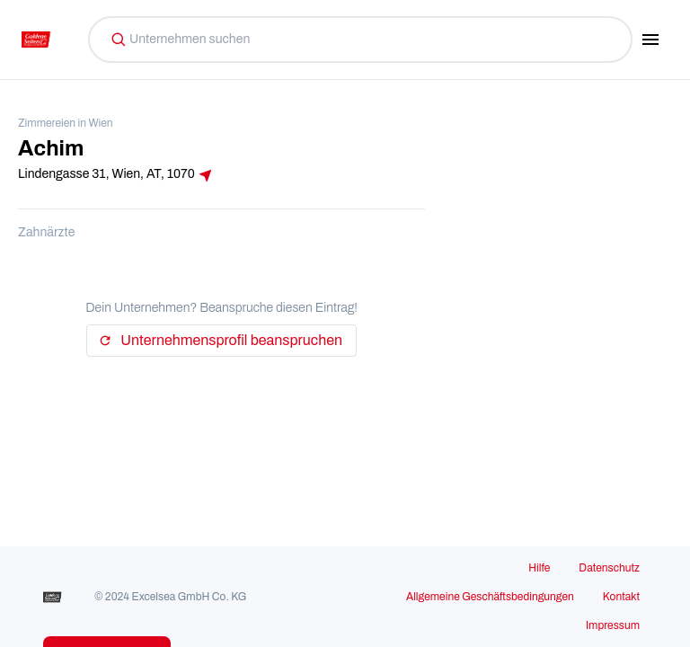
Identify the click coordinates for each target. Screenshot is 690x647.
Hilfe (539, 568)
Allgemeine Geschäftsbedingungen (490, 596)
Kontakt (621, 596)
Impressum (613, 625)
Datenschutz (609, 568)
